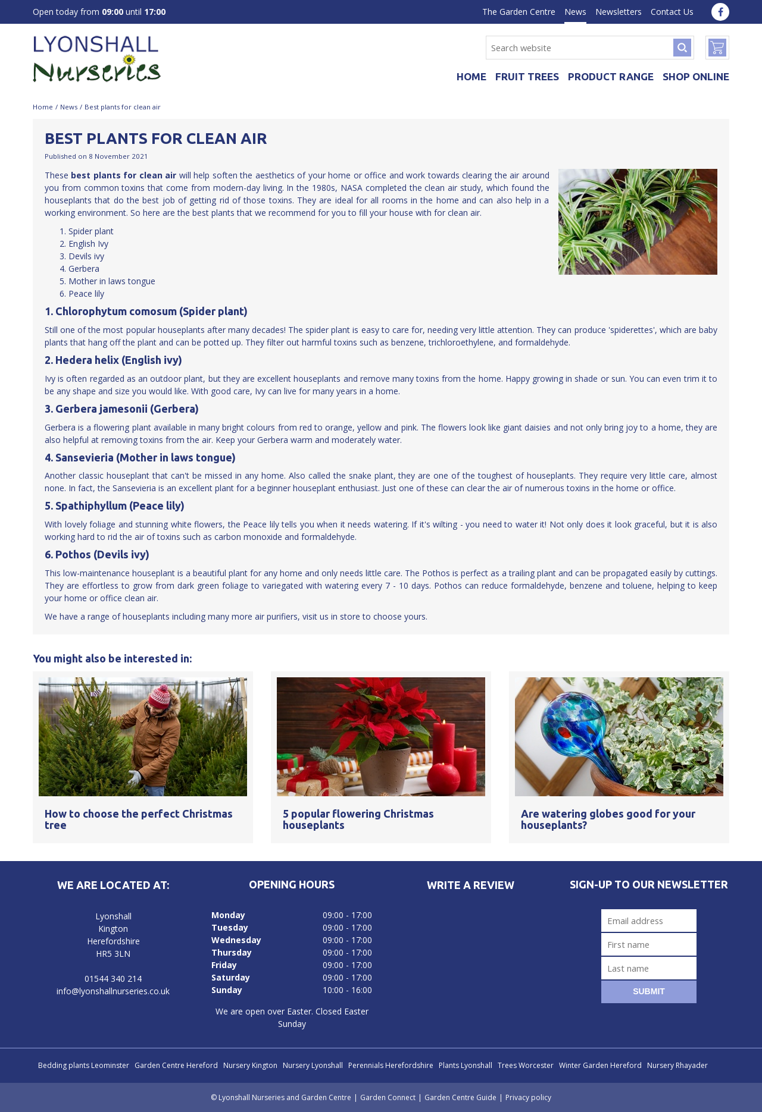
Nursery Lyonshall (313, 1065)
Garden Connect (388, 1097)
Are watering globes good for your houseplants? (608, 819)
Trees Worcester (526, 1065)
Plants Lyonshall (465, 1065)
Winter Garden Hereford (600, 1065)
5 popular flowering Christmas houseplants (358, 819)
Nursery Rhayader (677, 1065)
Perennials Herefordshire (390, 1065)
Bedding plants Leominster (83, 1065)
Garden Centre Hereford (176, 1065)
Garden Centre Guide (460, 1097)
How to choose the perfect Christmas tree (139, 819)
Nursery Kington (250, 1065)
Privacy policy (528, 1097)
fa (720, 12)
